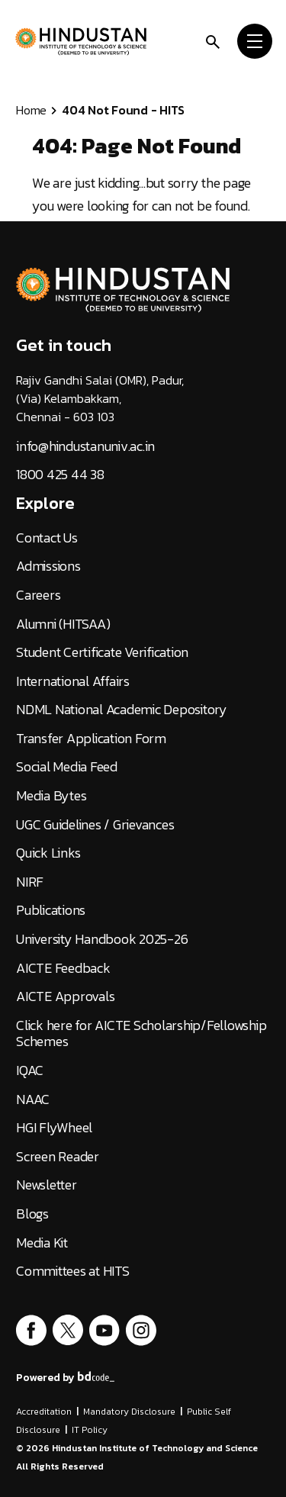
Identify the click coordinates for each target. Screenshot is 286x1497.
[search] (213, 41)
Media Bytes (51, 795)
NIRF (29, 882)
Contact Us (47, 538)
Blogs (32, 1214)
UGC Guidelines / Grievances (95, 824)
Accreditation (44, 1411)
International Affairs (73, 681)
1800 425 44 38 (60, 474)
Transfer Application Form (91, 738)
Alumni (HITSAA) (63, 624)
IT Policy (90, 1430)
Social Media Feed (66, 766)
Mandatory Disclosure (129, 1411)
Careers (38, 595)
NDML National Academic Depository (121, 709)
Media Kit (42, 1243)
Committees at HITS (73, 1271)
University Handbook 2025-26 (102, 939)
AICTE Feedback (63, 968)
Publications (50, 910)
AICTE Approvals (65, 996)
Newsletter (46, 1185)
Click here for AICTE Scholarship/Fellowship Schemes (141, 1033)
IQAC (29, 1070)
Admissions (48, 566)
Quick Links (48, 853)
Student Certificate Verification (102, 652)
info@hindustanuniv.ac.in (85, 446)
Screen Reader (57, 1156)
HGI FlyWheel (54, 1127)
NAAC (33, 1099)
